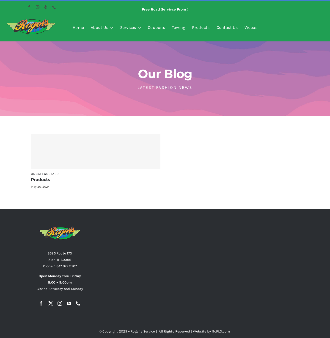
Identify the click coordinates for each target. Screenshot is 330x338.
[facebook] (29, 7)
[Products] (95, 151)
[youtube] (69, 303)
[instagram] (37, 7)
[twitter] (50, 303)
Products (40, 179)
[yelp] (46, 7)
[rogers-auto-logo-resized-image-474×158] (31, 20)
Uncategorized (45, 174)
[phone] (54, 7)
